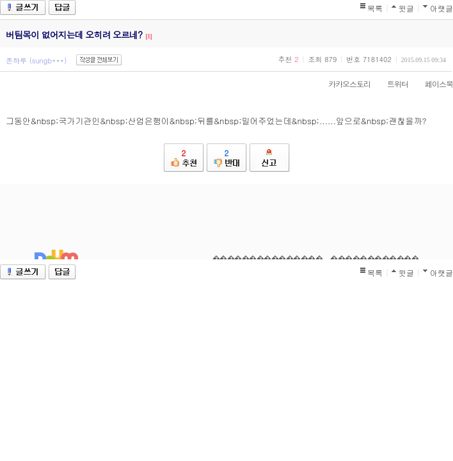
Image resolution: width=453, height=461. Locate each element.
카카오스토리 (342, 83)
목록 (375, 8)
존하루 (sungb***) (36, 60)
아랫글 (441, 8)
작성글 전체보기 (99, 59)
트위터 (391, 83)
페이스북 (432, 83)
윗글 (406, 8)
